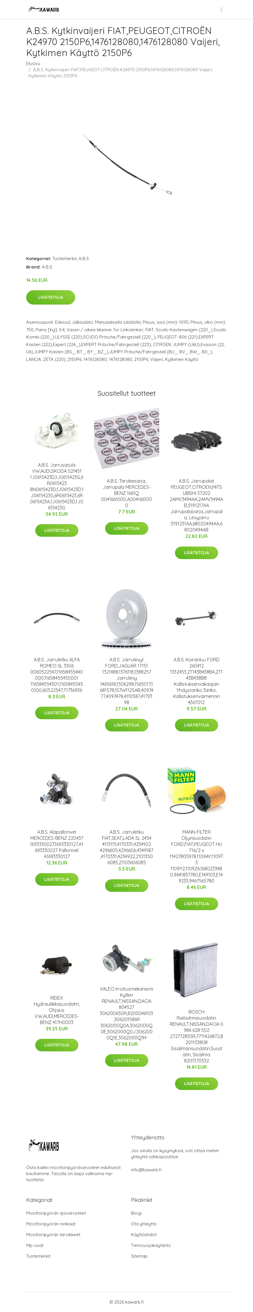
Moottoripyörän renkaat (50, 1224)
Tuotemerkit (64, 258)
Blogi (136, 1213)
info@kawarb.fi (146, 1170)
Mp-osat (34, 1245)
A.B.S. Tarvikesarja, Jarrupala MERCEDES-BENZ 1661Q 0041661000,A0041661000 (126, 493)
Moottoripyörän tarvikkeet (53, 1234)
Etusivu (33, 63)
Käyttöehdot (144, 1234)
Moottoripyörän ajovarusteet (56, 1213)
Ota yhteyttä (143, 1224)
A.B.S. (84, 258)
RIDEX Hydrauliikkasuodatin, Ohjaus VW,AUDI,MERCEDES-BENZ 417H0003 (57, 1010)
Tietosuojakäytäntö (151, 1245)
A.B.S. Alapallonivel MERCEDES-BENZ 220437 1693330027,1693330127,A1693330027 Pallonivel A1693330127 (56, 844)
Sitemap (139, 1256)
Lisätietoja (50, 297)
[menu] (222, 10)
